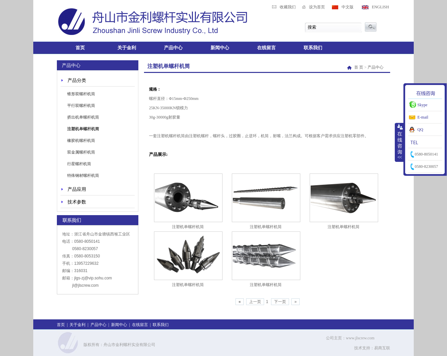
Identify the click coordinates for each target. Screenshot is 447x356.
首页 (80, 47)
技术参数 (77, 201)
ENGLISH (380, 7)
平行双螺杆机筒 (81, 105)
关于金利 (126, 47)
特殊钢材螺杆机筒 (83, 175)
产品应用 (77, 189)
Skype (422, 105)
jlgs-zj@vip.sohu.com (93, 278)
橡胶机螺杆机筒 (81, 140)
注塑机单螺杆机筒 (83, 129)
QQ (420, 129)
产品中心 (173, 47)
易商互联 (382, 348)
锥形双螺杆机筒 (81, 94)
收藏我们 (288, 7)
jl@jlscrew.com (85, 285)
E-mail (422, 117)
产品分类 (77, 80)
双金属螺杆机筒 (81, 152)
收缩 (399, 142)
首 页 (355, 67)
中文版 (348, 7)
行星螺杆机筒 (79, 164)
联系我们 (313, 47)
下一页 (280, 301)
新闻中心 (220, 47)
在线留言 (266, 47)
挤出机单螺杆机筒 (83, 117)
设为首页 (317, 7)
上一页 (255, 301)
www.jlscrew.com (360, 338)
